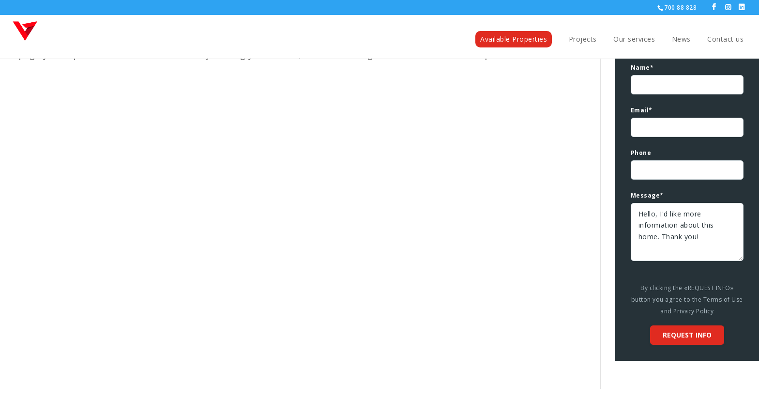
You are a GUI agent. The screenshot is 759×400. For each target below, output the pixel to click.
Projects (583, 39)
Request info (687, 334)
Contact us (725, 39)
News (681, 39)
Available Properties (513, 38)
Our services (634, 39)
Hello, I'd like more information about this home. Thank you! (687, 232)
